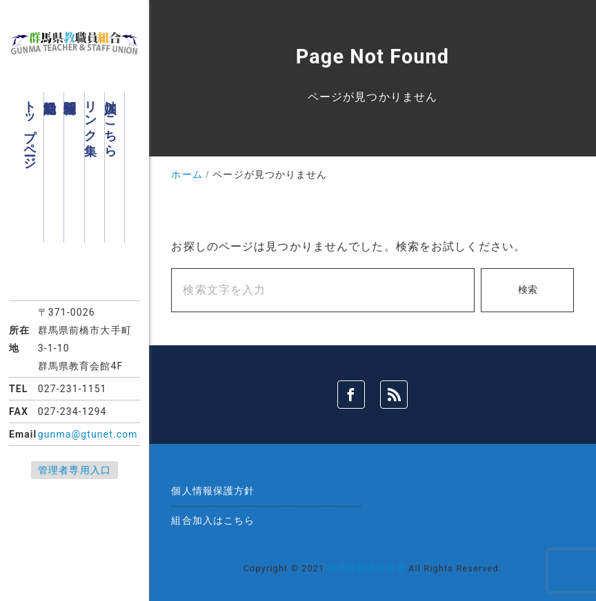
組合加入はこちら (213, 521)
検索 (527, 290)
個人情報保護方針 (213, 491)
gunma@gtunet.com (88, 434)
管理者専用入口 (74, 470)
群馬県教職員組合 (367, 568)
